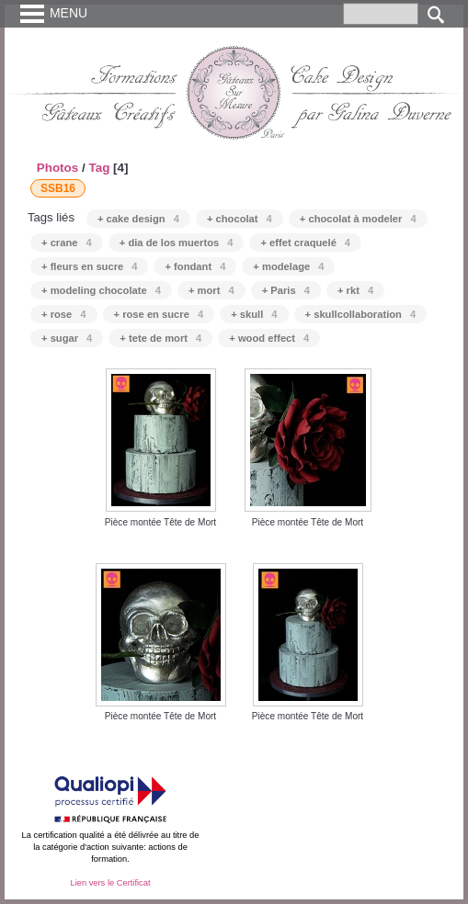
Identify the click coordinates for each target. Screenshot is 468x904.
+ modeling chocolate (101, 290)
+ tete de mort (160, 338)
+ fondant (195, 266)
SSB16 (57, 188)
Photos (58, 168)
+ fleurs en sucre (89, 266)
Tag (98, 168)
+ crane (66, 242)
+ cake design (138, 218)
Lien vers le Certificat (110, 882)
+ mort (211, 290)
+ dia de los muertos (177, 242)
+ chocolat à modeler (358, 218)
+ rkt (355, 290)
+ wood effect (269, 338)
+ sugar (66, 338)
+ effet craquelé (305, 242)
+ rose (63, 314)
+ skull (254, 314)
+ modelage (288, 266)
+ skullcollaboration (361, 314)
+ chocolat (239, 218)
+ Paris (286, 290)
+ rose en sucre (159, 314)
